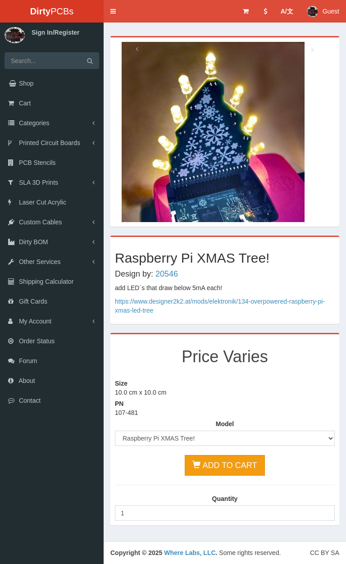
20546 (166, 273)
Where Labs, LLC (189, 552)
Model (225, 424)
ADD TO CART (224, 465)
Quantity (225, 498)
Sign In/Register (56, 32)
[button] (113, 11)
